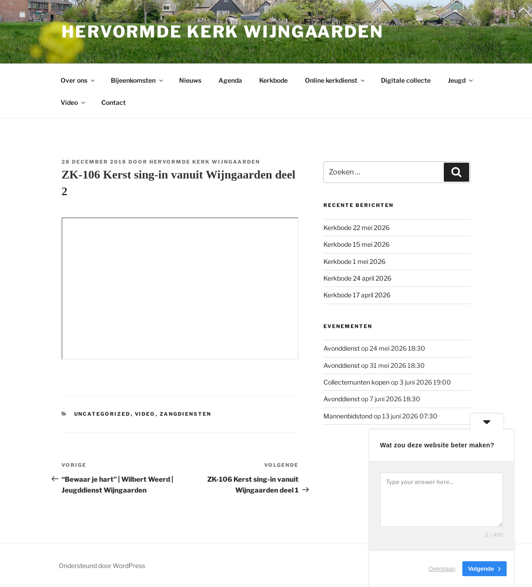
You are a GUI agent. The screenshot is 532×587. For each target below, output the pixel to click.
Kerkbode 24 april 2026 (357, 278)
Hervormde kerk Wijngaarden (223, 32)
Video (73, 102)
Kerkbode (273, 80)
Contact (113, 102)
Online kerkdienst (335, 80)
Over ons (78, 80)
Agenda (230, 80)
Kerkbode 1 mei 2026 (354, 261)
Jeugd (461, 80)
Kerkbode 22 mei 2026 (356, 227)
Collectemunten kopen (356, 382)
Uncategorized (102, 414)
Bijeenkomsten (137, 80)
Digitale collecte (406, 80)
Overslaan (441, 568)
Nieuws (190, 80)
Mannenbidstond (347, 416)
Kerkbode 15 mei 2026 (356, 244)
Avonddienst (341, 348)
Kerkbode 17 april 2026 (356, 295)
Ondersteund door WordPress (102, 565)
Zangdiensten (186, 414)
